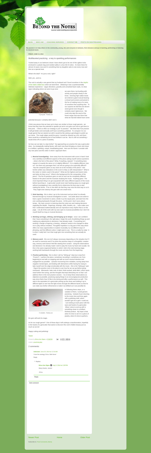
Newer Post (33, 437)
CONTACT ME (72, 42)
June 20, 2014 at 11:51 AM (49, 351)
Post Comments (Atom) (44, 442)
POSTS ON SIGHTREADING (91, 42)
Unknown (37, 351)
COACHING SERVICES (55, 42)
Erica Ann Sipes (44, 365)
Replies (38, 361)
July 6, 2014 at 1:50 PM (60, 365)
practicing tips (37, 342)
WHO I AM (39, 42)
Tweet (31, 336)
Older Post (85, 437)
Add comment (34, 383)
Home (59, 437)
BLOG (30, 42)
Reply (35, 357)
